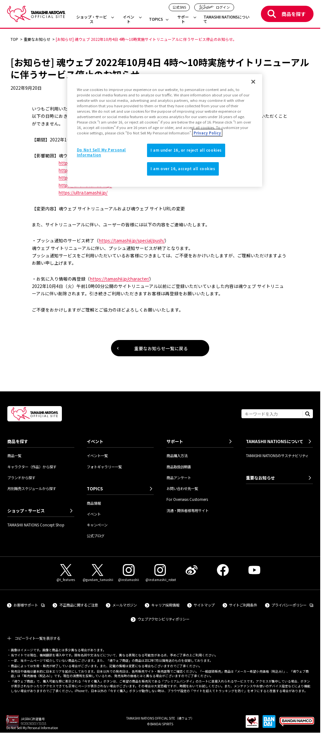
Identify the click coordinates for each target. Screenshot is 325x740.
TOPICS (156, 19)
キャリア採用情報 (165, 605)
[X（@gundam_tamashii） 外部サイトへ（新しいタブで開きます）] (97, 573)
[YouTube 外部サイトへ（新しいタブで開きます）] (254, 570)
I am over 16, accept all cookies (183, 168)
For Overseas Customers (187, 499)
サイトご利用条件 (243, 605)
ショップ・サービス (91, 19)
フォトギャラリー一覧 (104, 466)
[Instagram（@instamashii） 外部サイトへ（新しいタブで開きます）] (128, 573)
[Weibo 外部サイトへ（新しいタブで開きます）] (191, 570)
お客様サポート (29, 605)
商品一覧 (14, 455)
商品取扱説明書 (178, 466)
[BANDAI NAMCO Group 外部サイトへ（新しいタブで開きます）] (296, 724)
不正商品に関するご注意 (78, 605)
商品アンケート (178, 477)
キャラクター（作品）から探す (31, 466)
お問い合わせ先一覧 (182, 488)
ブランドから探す (21, 477)
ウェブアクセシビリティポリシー (163, 619)
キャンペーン (97, 524)
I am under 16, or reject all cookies (186, 150)
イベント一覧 (97, 455)
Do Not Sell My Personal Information (32, 727)
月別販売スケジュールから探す (31, 488)
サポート (183, 19)
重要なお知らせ (260, 478)
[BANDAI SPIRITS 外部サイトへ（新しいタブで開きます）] (269, 724)
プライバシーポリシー (292, 605)
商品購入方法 (177, 455)
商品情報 (94, 503)
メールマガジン (124, 605)
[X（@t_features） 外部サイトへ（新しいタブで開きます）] (66, 573)
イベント (128, 19)
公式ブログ (95, 535)
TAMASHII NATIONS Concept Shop (35, 524)
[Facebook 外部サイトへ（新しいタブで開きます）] (223, 570)
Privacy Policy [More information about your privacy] (207, 132)
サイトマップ (204, 605)
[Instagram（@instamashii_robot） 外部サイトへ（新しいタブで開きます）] (160, 573)
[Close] (253, 82)
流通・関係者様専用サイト (187, 510)
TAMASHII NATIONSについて (226, 19)
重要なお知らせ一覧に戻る (161, 348)
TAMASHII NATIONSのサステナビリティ (277, 455)
